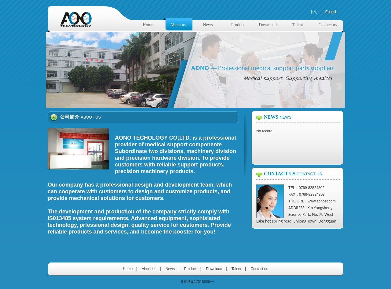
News (208, 25)
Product (238, 25)
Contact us (328, 25)
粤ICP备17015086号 (197, 282)
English (331, 12)
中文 (313, 12)
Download (267, 25)
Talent (297, 25)
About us (178, 25)
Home (148, 25)
